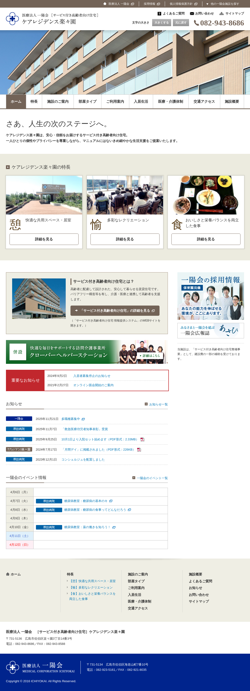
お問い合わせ (204, 13)
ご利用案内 (115, 101)
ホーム (16, 101)
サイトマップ (234, 13)
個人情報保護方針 (183, 3)
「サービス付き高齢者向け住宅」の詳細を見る (117, 310)
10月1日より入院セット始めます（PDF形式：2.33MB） (102, 439)
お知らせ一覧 (156, 404)
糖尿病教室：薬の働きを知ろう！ (89, 527)
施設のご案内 (58, 101)
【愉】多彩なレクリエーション (91, 587)
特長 (34, 101)
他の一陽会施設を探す (225, 3)
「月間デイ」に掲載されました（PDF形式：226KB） (101, 449)
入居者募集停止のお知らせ (91, 376)
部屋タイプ (87, 101)
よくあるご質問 (174, 13)
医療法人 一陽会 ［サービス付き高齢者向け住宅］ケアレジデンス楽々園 (65, 632)
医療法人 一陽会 (40, 667)
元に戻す (181, 22)
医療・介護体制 (170, 101)
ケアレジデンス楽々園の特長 (41, 167)
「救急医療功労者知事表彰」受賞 (84, 429)
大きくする (162, 22)
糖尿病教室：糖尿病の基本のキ (88, 501)
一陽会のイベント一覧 (150, 478)
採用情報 (152, 3)
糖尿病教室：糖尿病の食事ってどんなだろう (97, 509)
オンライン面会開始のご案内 (93, 385)
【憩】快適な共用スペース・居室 (92, 581)
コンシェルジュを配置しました (83, 459)
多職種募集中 (73, 419)
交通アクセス (204, 101)
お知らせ (195, 588)
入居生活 (141, 101)
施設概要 (232, 101)
